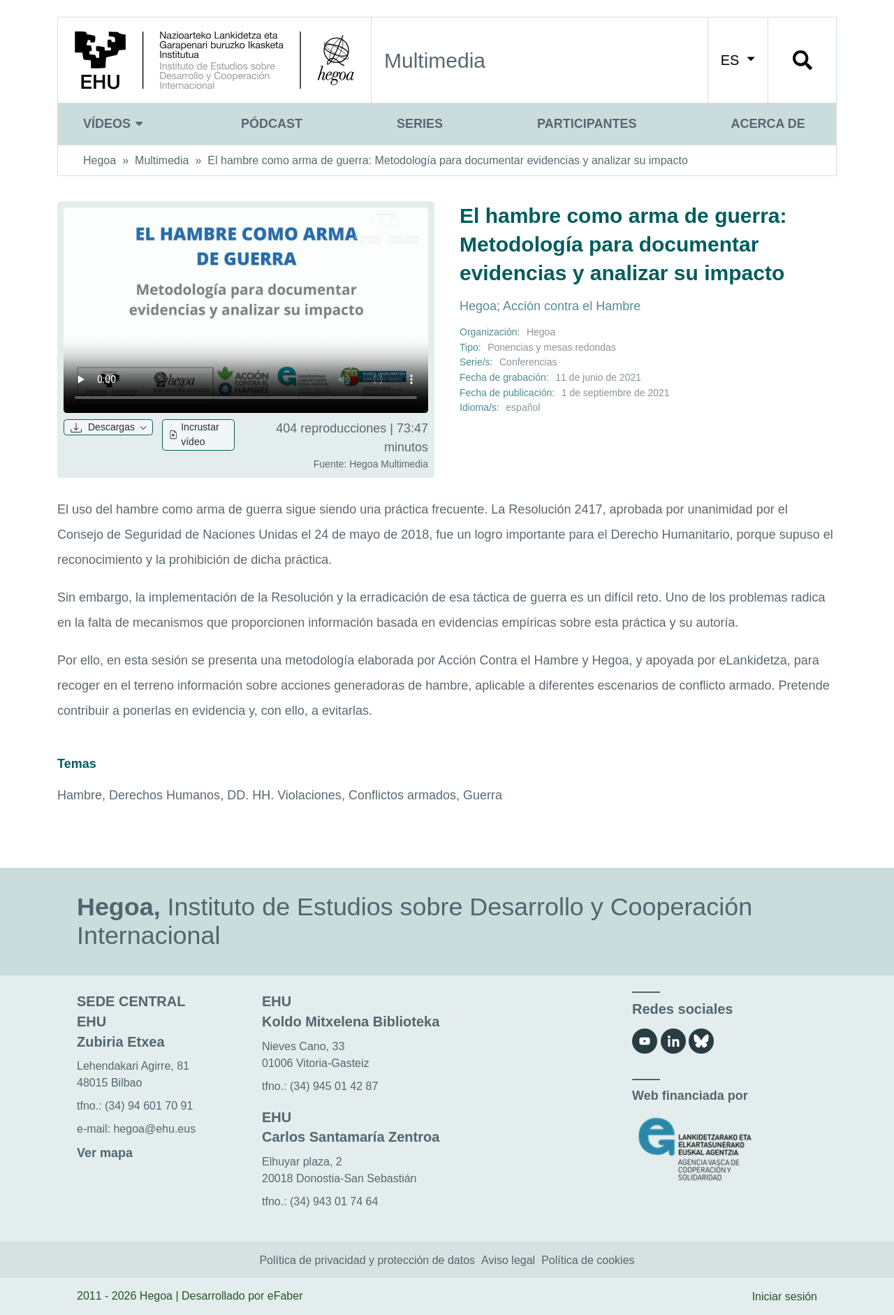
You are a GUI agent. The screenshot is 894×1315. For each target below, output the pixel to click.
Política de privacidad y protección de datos (367, 1260)
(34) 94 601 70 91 (149, 1106)
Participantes (586, 124)
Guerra (482, 795)
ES (738, 60)
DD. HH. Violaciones (284, 795)
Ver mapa (105, 1153)
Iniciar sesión (784, 1296)
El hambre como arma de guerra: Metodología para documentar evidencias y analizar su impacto (447, 160)
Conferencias (528, 362)
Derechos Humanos (164, 795)
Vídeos (115, 124)
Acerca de (768, 124)
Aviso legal (508, 1260)
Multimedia (162, 160)
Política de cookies (587, 1260)
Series (420, 124)
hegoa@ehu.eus (154, 1129)
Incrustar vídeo (194, 434)
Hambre (79, 795)
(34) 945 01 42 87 (334, 1086)
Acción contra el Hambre (571, 306)
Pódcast (271, 124)
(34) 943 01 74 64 (334, 1201)
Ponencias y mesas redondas (552, 347)
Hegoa (99, 160)
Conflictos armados (402, 795)
